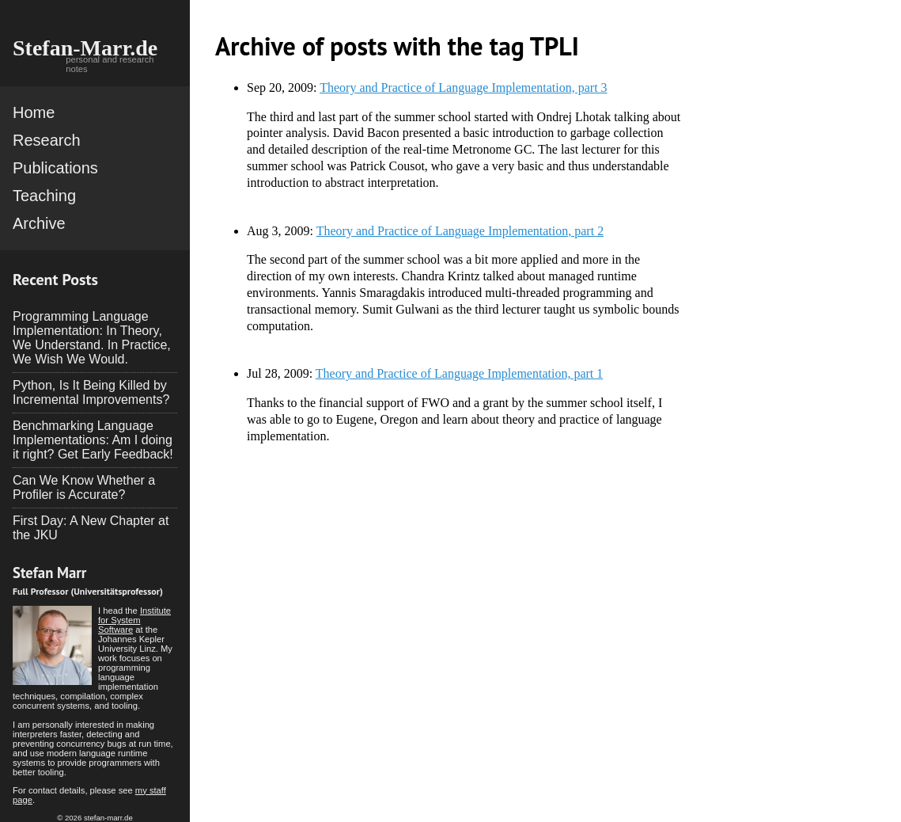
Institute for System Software (134, 620)
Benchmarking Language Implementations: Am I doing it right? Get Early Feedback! (93, 440)
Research (47, 140)
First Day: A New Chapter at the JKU (90, 528)
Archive (39, 223)
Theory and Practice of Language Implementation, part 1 (459, 373)
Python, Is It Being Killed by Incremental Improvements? (91, 392)
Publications (55, 168)
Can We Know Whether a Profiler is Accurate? (84, 487)
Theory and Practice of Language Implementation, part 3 (463, 87)
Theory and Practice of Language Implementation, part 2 (460, 231)
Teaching (44, 195)
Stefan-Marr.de (85, 48)
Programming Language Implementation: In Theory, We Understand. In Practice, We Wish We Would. (92, 338)
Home (34, 112)
